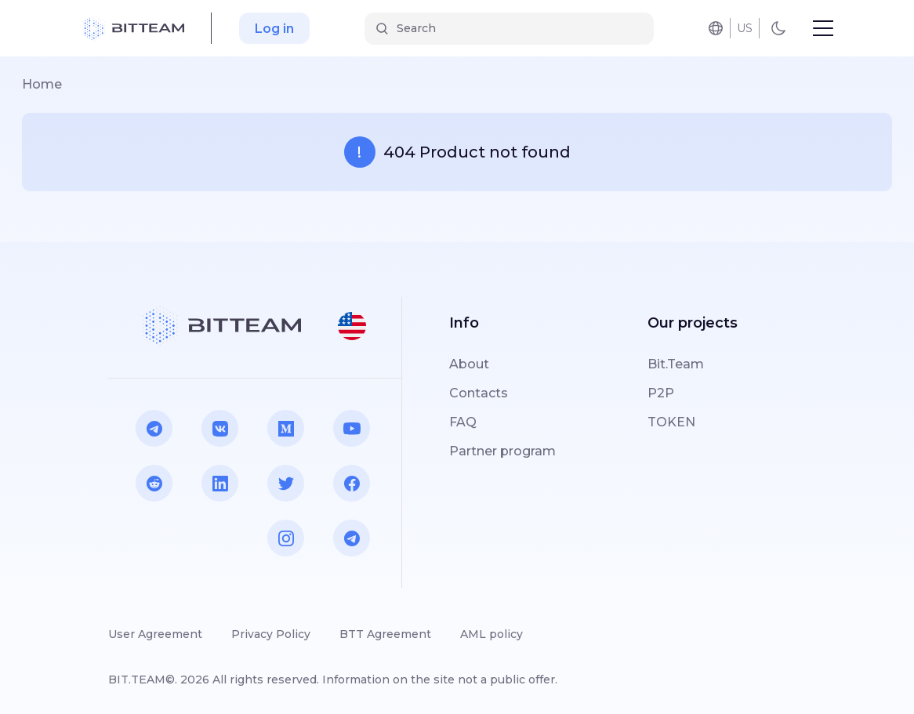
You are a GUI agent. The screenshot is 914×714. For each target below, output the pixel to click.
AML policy (491, 634)
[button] (352, 326)
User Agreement (155, 634)
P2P (660, 393)
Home (42, 84)
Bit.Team (675, 364)
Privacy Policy (270, 634)
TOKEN (671, 422)
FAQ (463, 422)
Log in (274, 28)
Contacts (478, 393)
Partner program (502, 451)
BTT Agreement (385, 634)
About (469, 364)
